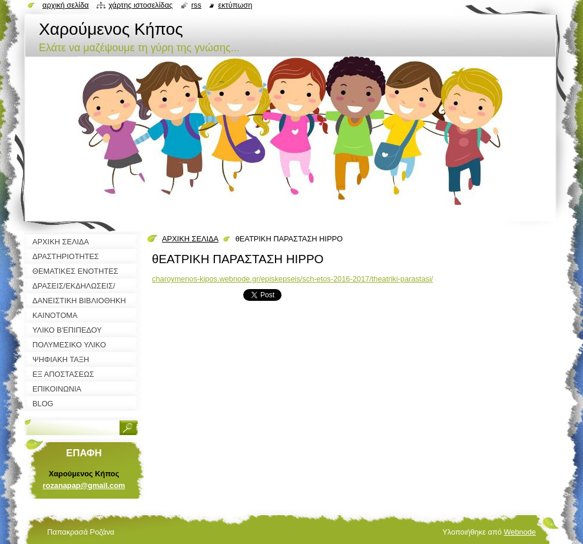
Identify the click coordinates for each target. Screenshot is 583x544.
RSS (196, 5)
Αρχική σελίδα (65, 5)
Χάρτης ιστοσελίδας (140, 5)
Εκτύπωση (235, 5)
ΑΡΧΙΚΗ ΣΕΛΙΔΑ (190, 238)
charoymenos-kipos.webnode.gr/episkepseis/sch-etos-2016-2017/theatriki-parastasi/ (292, 278)
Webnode (520, 532)
